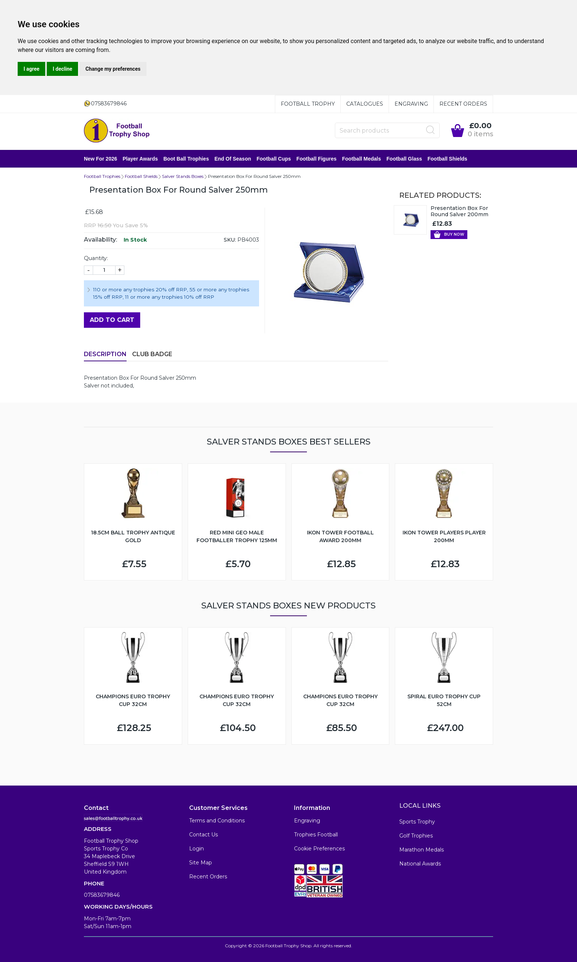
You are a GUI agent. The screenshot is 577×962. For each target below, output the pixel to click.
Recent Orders (463, 104)
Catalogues (364, 104)
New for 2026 (100, 159)
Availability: (100, 239)
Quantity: (96, 258)
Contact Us (203, 834)
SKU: (230, 239)
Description (105, 354)
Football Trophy (308, 104)
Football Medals (361, 159)
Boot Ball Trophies (186, 159)
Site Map (200, 862)
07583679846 (102, 895)
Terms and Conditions (217, 820)
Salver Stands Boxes (182, 176)
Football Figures (317, 159)
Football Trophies (102, 176)
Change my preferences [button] (112, 69)
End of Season (233, 159)
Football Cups (273, 159)
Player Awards (140, 159)
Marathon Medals (421, 849)
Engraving (411, 104)
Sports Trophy (417, 821)
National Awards (420, 863)
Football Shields (447, 159)
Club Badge (152, 354)
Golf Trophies (416, 835)
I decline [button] (62, 69)
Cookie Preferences (319, 848)
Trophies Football (316, 834)
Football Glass (404, 159)
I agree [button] (31, 69)
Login (196, 848)
